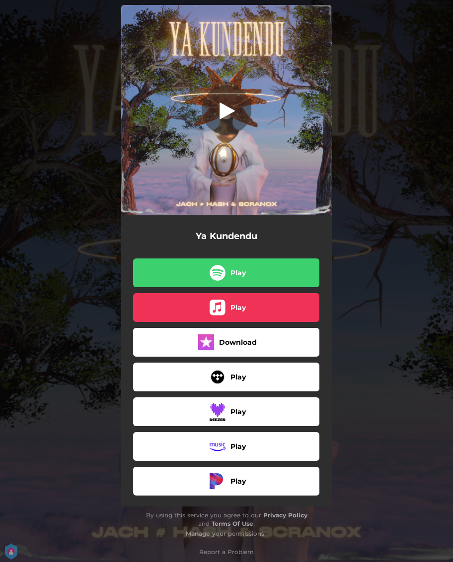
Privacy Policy (285, 515)
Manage (198, 533)
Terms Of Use (232, 523)
